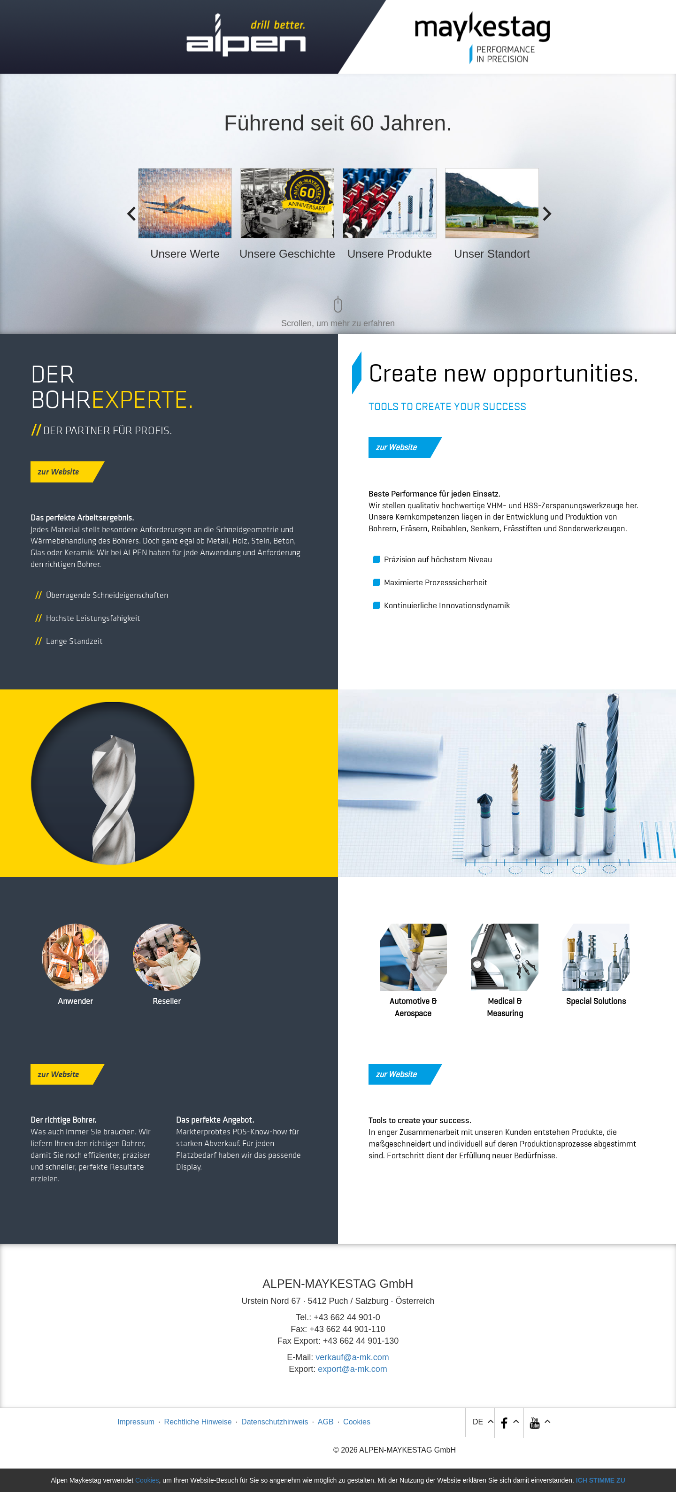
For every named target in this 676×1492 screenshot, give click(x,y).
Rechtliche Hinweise (198, 1422)
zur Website (65, 471)
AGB (326, 1422)
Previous (128, 211)
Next (544, 211)
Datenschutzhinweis (274, 1422)
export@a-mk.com (352, 1369)
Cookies (356, 1422)
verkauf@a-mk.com (352, 1357)
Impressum (135, 1422)
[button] (539, 1423)
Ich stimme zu (600, 1480)
